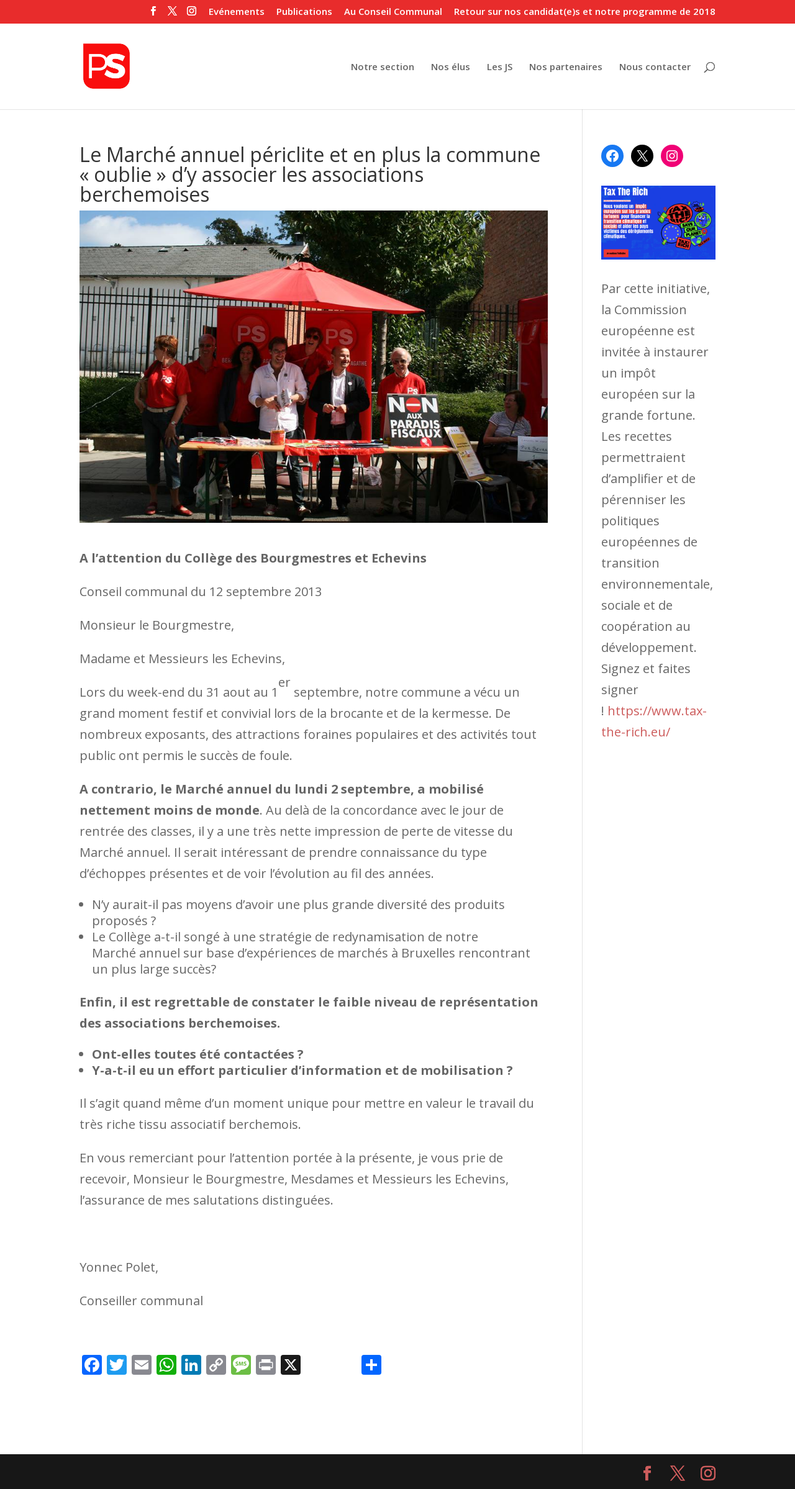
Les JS (499, 67)
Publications (304, 12)
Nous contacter (655, 67)
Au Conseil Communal (393, 12)
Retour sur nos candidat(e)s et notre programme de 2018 (585, 12)
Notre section (382, 67)
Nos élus (450, 67)
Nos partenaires (565, 67)
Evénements (237, 12)
